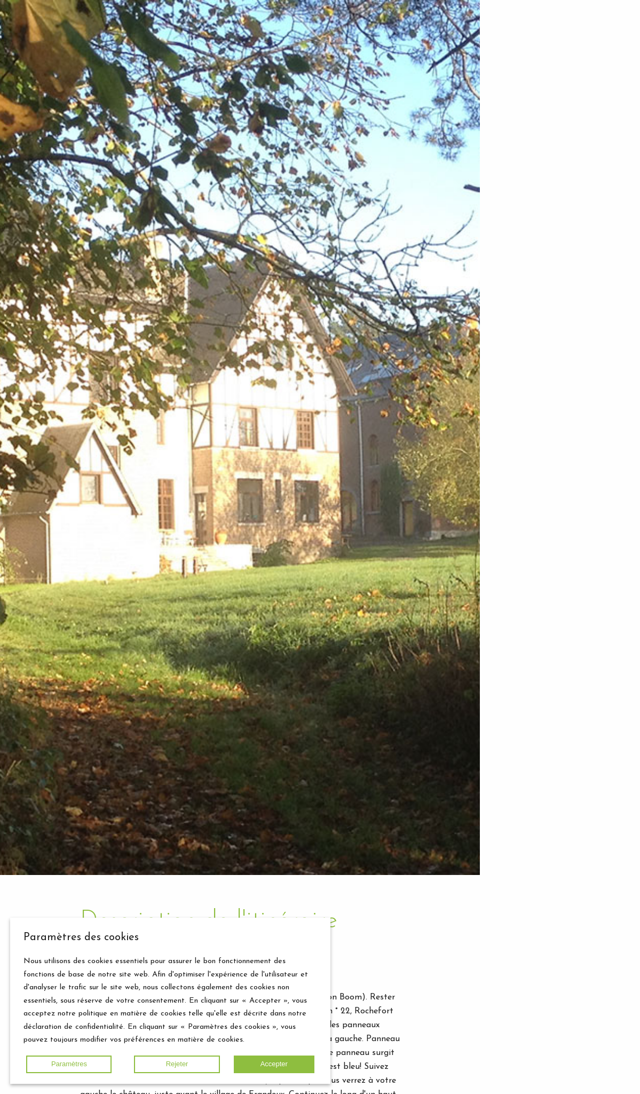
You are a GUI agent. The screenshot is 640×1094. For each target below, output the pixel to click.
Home (522, 181)
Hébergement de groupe (557, 70)
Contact (593, 253)
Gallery (523, 196)
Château (548, 86)
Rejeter (177, 1064)
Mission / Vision (563, 142)
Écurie (543, 99)
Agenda (564, 237)
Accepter (274, 1064)
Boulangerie (554, 111)
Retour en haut (560, 1078)
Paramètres (69, 1064)
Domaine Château (547, 127)
